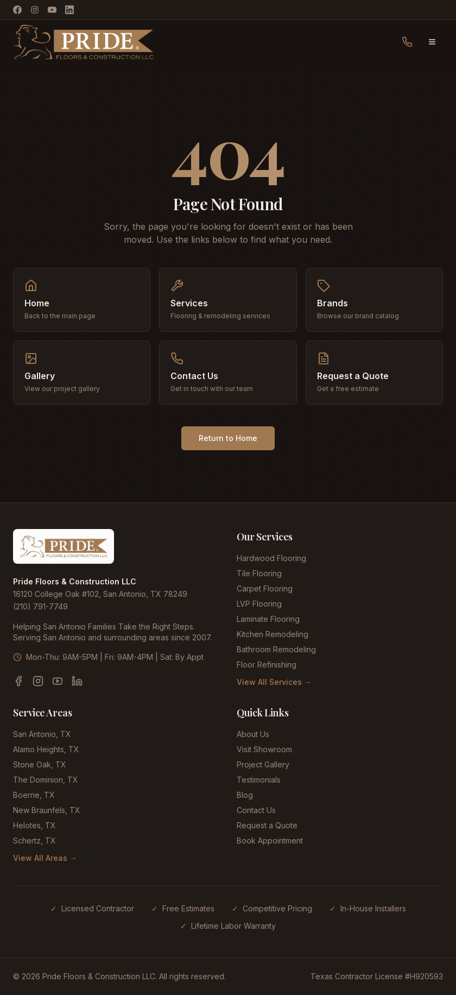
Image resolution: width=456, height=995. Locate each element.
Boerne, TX (34, 794)
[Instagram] (34, 9)
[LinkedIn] (69, 9)
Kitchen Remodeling (272, 634)
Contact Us (256, 810)
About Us (253, 734)
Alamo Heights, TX (46, 749)
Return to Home (228, 438)
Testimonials (259, 779)
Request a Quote (267, 825)
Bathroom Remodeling (276, 649)
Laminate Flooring (268, 619)
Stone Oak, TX (39, 764)
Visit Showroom (264, 749)
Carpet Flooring (265, 588)
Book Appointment (270, 840)
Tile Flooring (259, 573)
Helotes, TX (34, 825)
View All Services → (274, 682)
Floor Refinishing (266, 664)
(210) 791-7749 (40, 606)
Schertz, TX (34, 840)
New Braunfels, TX (46, 810)
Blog (245, 794)
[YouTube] (52, 9)
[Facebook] (17, 9)
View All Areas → (45, 857)
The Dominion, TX (45, 779)
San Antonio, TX (42, 734)
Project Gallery (263, 764)
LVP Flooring (259, 603)
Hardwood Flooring (271, 558)
